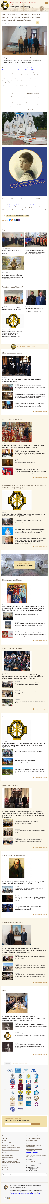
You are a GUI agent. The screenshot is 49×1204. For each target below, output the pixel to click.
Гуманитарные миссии (32, 1142)
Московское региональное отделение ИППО (33, 1145)
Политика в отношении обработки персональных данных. (25, 1193)
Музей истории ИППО (8, 1157)
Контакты (5, 1167)
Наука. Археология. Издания (34, 1135)
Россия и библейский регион (10, 1150)
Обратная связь (30, 1173)
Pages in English (7, 1169)
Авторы (4, 1165)
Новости (19, 287)
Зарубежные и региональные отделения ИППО (34, 1149)
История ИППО (6, 1142)
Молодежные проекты (32, 1140)
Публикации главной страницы (27, 346)
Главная (4, 1135)
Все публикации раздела (41, 411)
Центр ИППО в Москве (32, 1161)
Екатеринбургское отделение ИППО (15, 215)
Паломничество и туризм (33, 1138)
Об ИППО (4, 1138)
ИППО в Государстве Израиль (10, 1152)
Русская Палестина (7, 1155)
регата (27, 215)
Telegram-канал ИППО (32, 1152)
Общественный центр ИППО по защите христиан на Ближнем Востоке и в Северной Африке (11, 1161)
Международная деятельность (11, 1147)
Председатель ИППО (8, 1145)
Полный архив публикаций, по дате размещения (36, 1155)
